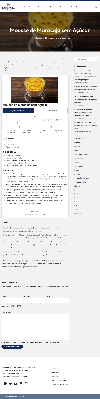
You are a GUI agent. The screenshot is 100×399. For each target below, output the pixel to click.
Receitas (59, 38)
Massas (77, 186)
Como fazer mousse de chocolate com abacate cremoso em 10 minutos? (83, 112)
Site (48, 296)
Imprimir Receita (18, 110)
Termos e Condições (59, 380)
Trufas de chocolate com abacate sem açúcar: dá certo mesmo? (85, 99)
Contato (31, 7)
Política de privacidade (60, 384)
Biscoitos (77, 146)
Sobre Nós (74, 7)
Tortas (76, 210)
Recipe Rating (6, 306)
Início (24, 7)
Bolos (76, 150)
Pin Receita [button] (51, 110)
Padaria (77, 190)
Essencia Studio (18, 396)
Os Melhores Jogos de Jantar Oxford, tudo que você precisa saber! (85, 125)
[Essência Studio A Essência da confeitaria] (9, 7)
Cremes (77, 162)
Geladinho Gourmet (81, 178)
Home (53, 368)
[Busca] (96, 6)
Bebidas (77, 142)
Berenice (51, 38)
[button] (67, 6)
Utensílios (78, 214)
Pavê (76, 194)
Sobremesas (66, 38)
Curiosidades (43, 7)
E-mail (27, 296)
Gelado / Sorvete (80, 182)
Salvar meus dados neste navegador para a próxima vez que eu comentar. (31, 342)
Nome (4, 296)
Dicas (76, 170)
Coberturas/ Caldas (81, 154)
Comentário (6, 312)
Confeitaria (78, 158)
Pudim (76, 198)
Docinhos (53, 7)
